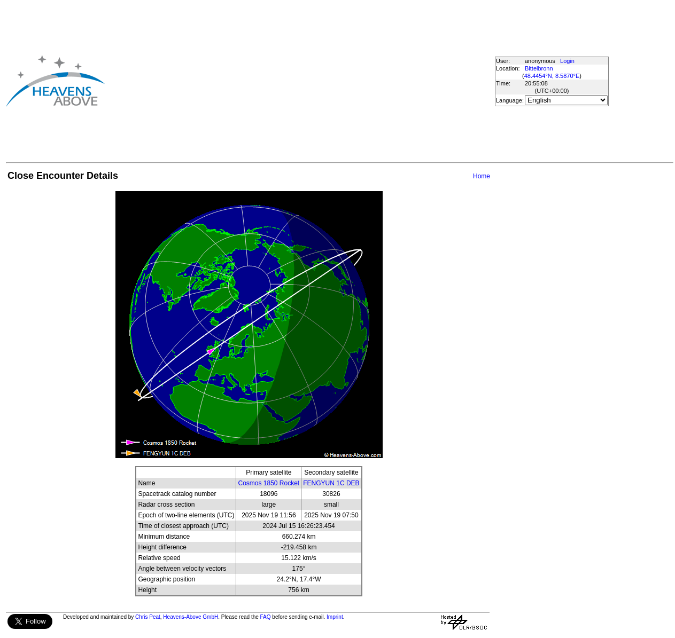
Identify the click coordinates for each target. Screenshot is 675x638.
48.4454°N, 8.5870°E (552, 76)
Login (567, 61)
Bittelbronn (539, 68)
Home (481, 176)
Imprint (335, 617)
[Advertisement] (299, 80)
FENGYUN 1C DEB (331, 483)
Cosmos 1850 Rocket (268, 483)
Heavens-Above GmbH (190, 617)
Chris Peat (147, 617)
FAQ (265, 617)
